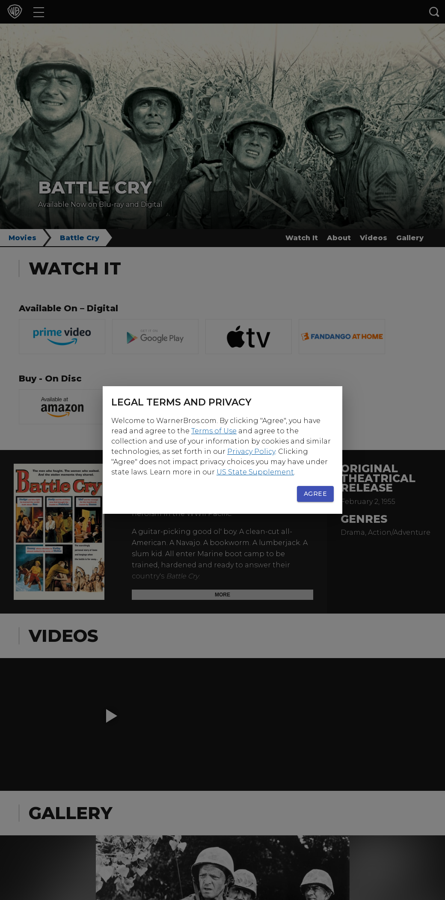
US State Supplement (255, 472)
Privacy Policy (251, 451)
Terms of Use (214, 431)
